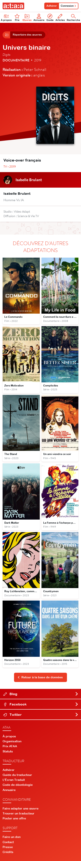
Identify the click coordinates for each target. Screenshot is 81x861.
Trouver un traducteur (18, 813)
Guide (50, 17)
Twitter (40, 714)
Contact (8, 842)
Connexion (68, 5)
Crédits (8, 852)
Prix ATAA (10, 746)
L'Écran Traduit (14, 780)
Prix (17, 17)
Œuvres (27, 17)
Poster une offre (14, 818)
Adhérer (51, 5)
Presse (8, 847)
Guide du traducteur (17, 775)
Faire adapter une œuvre (20, 808)
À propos (9, 736)
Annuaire (38, 17)
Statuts (8, 751)
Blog (40, 694)
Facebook (40, 704)
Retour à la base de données (40, 677)
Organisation (12, 741)
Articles (60, 17)
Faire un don (12, 837)
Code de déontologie (18, 784)
